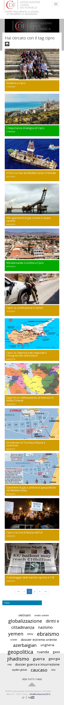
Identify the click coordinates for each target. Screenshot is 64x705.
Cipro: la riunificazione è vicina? (24, 308)
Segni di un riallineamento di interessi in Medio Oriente (30, 399)
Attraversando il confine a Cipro (25, 263)
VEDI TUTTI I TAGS (32, 679)
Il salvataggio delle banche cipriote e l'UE (30, 577)
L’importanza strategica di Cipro (25, 128)
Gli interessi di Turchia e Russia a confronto (25, 444)
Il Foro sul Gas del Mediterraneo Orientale (31, 173)
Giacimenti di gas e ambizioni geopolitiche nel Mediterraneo (31, 489)
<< (18, 591)
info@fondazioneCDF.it (40, 694)
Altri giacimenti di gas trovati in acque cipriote (28, 219)
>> (45, 591)
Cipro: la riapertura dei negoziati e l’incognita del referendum (26, 354)
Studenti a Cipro (15, 83)
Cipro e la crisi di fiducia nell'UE (24, 532)
